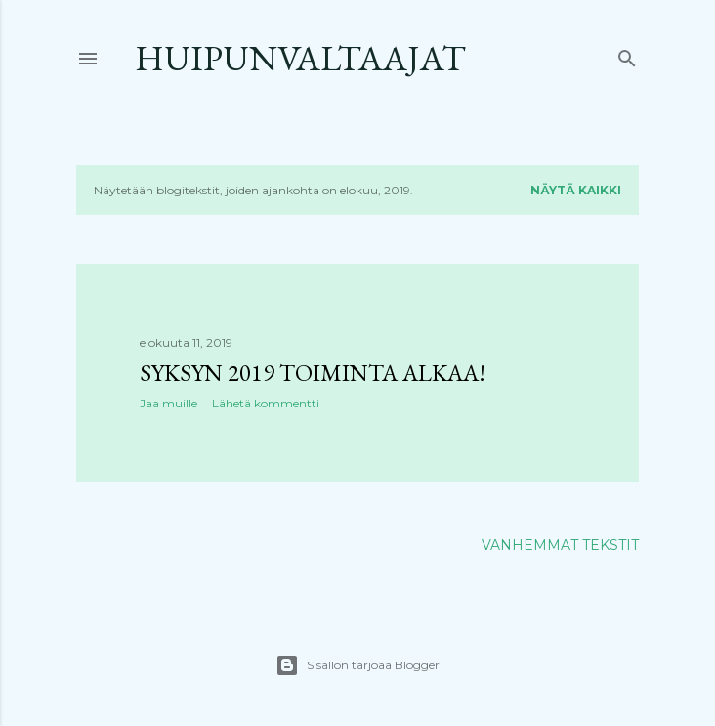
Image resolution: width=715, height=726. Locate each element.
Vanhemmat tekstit (560, 545)
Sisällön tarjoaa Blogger (357, 665)
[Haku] (627, 54)
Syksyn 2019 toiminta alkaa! (312, 373)
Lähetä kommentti (265, 403)
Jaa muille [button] (168, 403)
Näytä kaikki (575, 190)
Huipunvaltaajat (300, 58)
